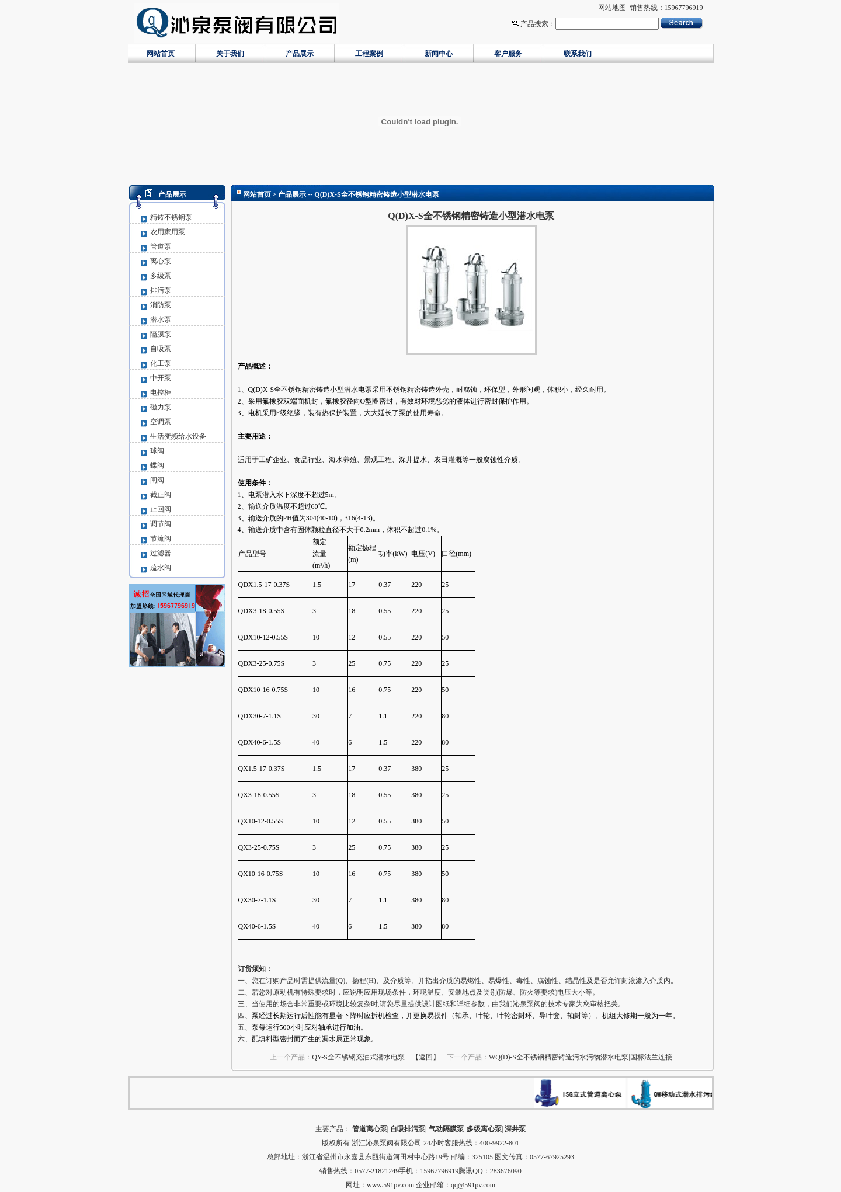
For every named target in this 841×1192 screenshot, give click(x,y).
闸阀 (157, 480)
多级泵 (160, 276)
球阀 (157, 451)
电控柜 (160, 392)
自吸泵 (160, 349)
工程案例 (369, 54)
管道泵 (160, 246)
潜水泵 (160, 319)
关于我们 (230, 54)
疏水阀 (160, 568)
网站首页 (161, 54)
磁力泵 (160, 407)
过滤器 (160, 553)
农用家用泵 (167, 232)
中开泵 (160, 378)
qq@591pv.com (473, 1185)
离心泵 (160, 261)
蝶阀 (157, 465)
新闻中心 (439, 54)
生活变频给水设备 (178, 436)
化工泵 (160, 363)
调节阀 (160, 524)
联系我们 (578, 54)
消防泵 (160, 305)
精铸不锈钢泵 (171, 217)
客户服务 (508, 54)
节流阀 (160, 538)
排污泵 (160, 290)
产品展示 (300, 54)
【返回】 (426, 1057)
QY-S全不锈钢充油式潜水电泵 (358, 1057)
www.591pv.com (390, 1185)
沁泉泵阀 (527, 1004)
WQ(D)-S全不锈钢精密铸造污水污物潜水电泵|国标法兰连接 (580, 1057)
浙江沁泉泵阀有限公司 (387, 1143)
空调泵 (160, 422)
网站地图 (612, 8)
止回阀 (160, 509)
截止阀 (160, 495)
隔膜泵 (160, 334)
